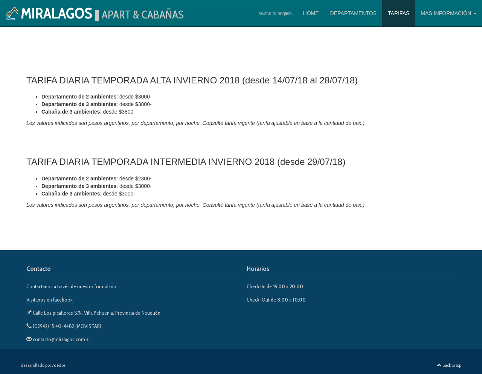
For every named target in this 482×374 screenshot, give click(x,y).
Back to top (449, 365)
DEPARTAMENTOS (353, 13)
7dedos (59, 365)
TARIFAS (398, 13)
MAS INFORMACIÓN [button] (448, 13)
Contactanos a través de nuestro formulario (71, 286)
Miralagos (95, 13)
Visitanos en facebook (49, 299)
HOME (311, 13)
